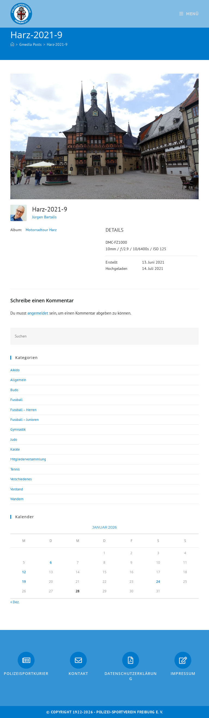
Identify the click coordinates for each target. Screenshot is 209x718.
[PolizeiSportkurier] (26, 660)
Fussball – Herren (23, 410)
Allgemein (18, 380)
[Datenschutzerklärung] (130, 660)
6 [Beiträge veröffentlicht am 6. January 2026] (51, 562)
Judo (13, 439)
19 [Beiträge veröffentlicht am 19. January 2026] (24, 581)
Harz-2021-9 (57, 44)
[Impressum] (182, 660)
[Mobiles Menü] (189, 13)
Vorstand (16, 489)
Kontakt (78, 673)
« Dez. (14, 602)
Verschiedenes (21, 479)
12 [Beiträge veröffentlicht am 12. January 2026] (24, 572)
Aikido (15, 370)
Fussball (16, 399)
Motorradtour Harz (41, 229)
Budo (14, 390)
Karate (15, 449)
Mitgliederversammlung (28, 459)
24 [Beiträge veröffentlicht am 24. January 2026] (158, 581)
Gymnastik (18, 429)
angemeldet (37, 313)
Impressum (183, 673)
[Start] (12, 44)
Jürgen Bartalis (44, 217)
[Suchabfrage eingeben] (104, 336)
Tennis (15, 469)
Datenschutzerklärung (130, 676)
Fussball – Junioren (24, 419)
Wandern (16, 499)
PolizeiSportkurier (26, 673)
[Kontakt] (78, 660)
